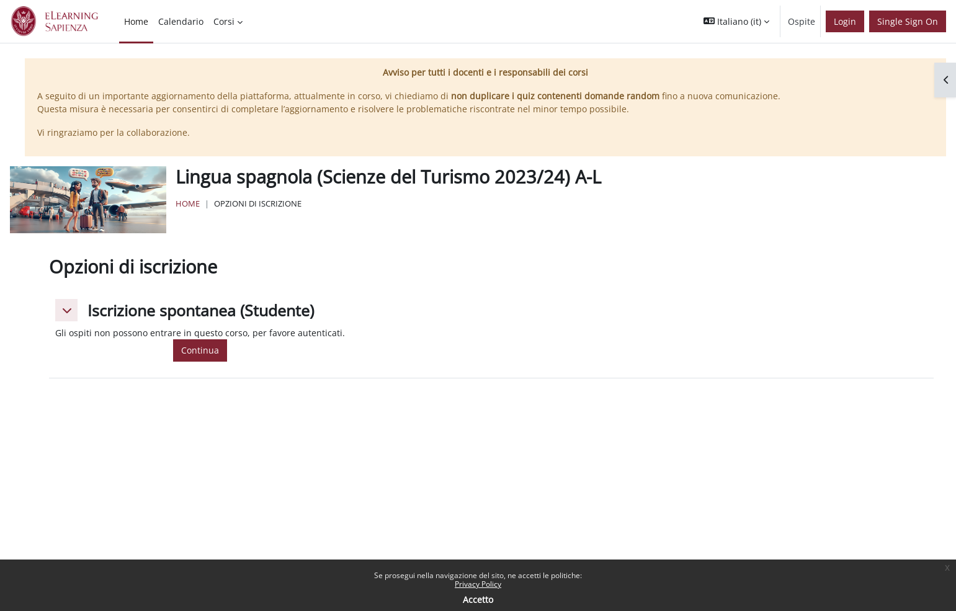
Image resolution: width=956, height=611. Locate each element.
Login (845, 21)
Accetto (478, 599)
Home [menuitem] (136, 21)
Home (188, 203)
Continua (200, 350)
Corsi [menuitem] (224, 21)
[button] (736, 21)
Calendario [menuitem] (180, 21)
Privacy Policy (478, 584)
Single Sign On (907, 21)
